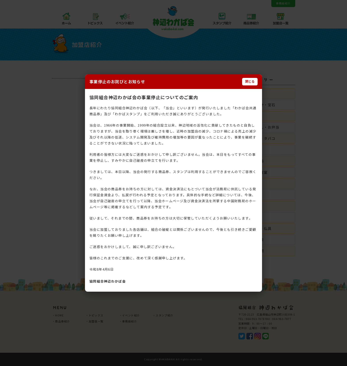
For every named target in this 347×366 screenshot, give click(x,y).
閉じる (249, 81)
